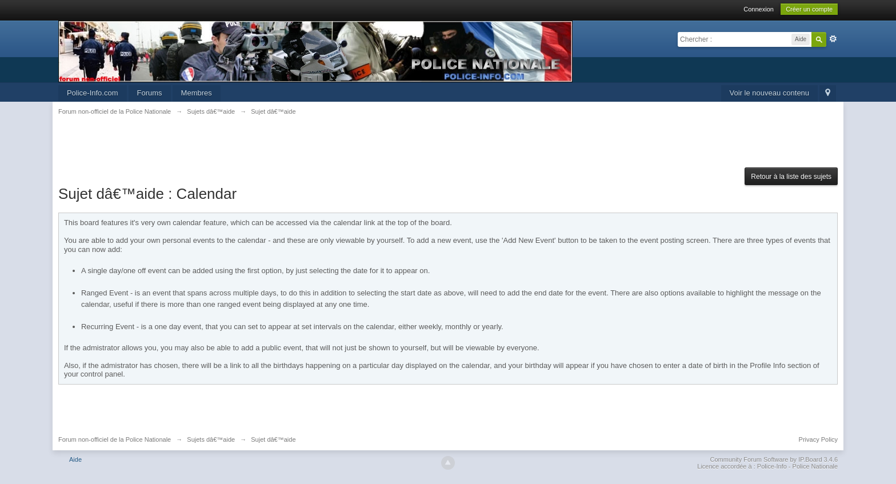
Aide (75, 459)
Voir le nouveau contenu (770, 93)
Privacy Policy (818, 439)
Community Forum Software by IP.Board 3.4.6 (774, 459)
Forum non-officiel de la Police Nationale (114, 439)
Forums (149, 93)
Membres (196, 93)
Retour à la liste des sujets (791, 177)
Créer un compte (809, 9)
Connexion (758, 9)
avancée (833, 38)
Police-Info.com (92, 93)
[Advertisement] (448, 148)
